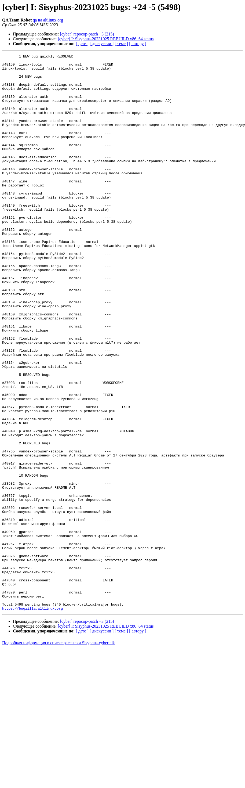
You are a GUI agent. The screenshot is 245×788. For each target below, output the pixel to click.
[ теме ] (121, 43)
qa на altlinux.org (48, 20)
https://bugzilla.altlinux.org (32, 719)
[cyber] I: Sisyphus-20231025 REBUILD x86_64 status (106, 39)
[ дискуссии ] (102, 43)
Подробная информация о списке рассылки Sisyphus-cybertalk (58, 754)
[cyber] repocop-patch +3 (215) (87, 34)
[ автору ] (137, 43)
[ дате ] (82, 43)
